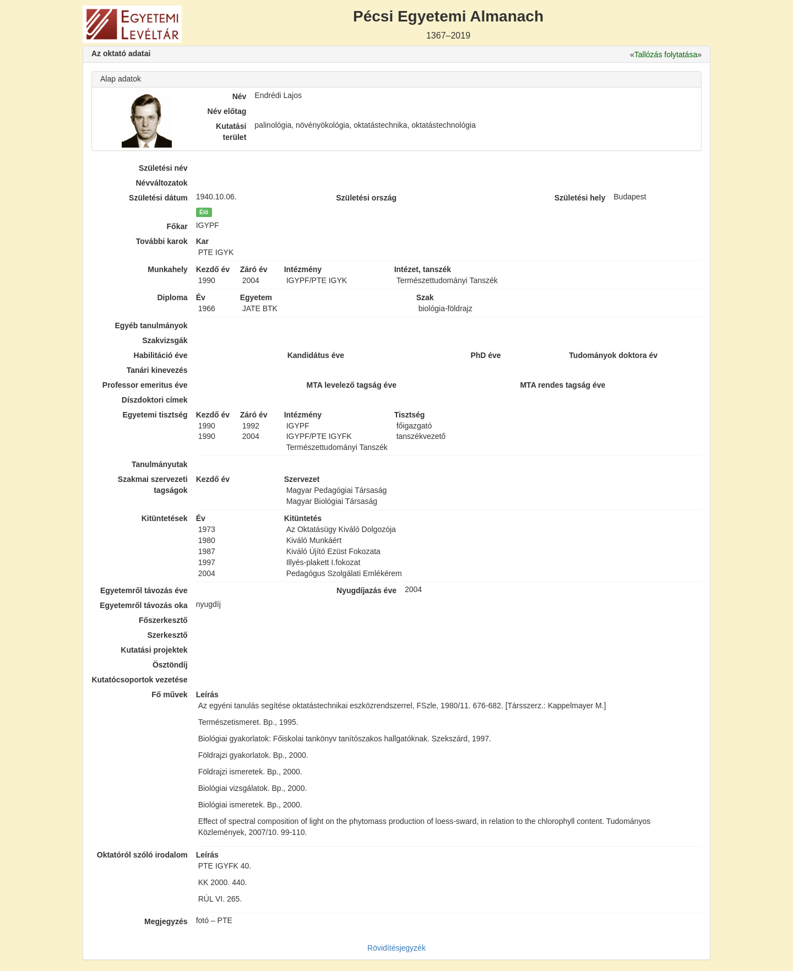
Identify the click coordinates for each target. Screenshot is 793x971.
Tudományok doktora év (613, 355)
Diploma (172, 297)
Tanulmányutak (160, 464)
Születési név (163, 168)
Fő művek (169, 694)
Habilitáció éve (161, 355)
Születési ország (366, 197)
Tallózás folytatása (665, 54)
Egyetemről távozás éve (144, 590)
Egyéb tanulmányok (151, 325)
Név (239, 96)
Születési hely (580, 197)
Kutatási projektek (154, 649)
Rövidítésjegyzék (396, 947)
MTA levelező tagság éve (352, 385)
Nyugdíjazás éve (366, 590)
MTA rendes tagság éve (562, 385)
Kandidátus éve (315, 355)
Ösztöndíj (170, 664)
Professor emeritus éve (145, 385)
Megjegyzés (166, 921)
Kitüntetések (165, 518)
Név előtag (227, 111)
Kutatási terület (231, 132)
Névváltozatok (162, 182)
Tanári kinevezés (157, 370)
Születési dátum (158, 197)
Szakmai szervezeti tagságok (153, 485)
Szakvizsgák (165, 340)
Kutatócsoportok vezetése (139, 679)
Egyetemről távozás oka (144, 605)
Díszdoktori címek (155, 399)
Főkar (177, 226)
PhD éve (485, 355)
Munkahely (167, 269)
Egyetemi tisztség (154, 414)
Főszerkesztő (163, 620)
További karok (162, 241)
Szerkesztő (168, 635)
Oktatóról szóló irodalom (142, 854)
